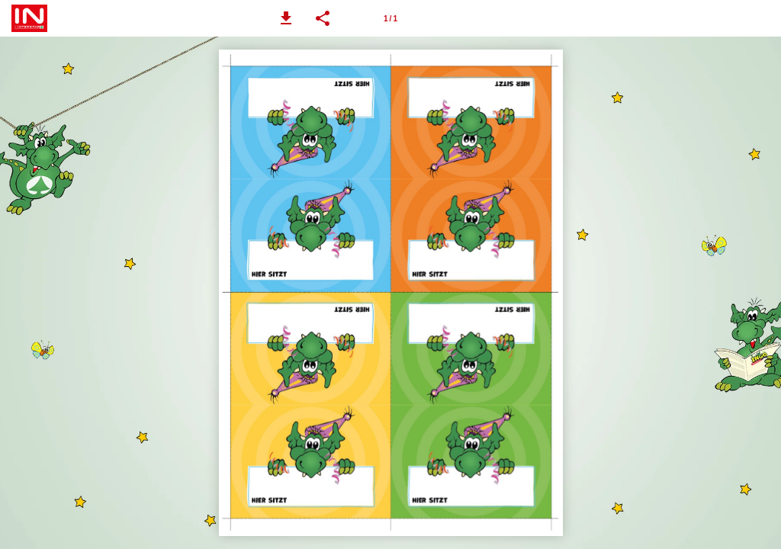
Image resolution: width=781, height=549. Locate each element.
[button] (286, 18)
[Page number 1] (390, 18)
